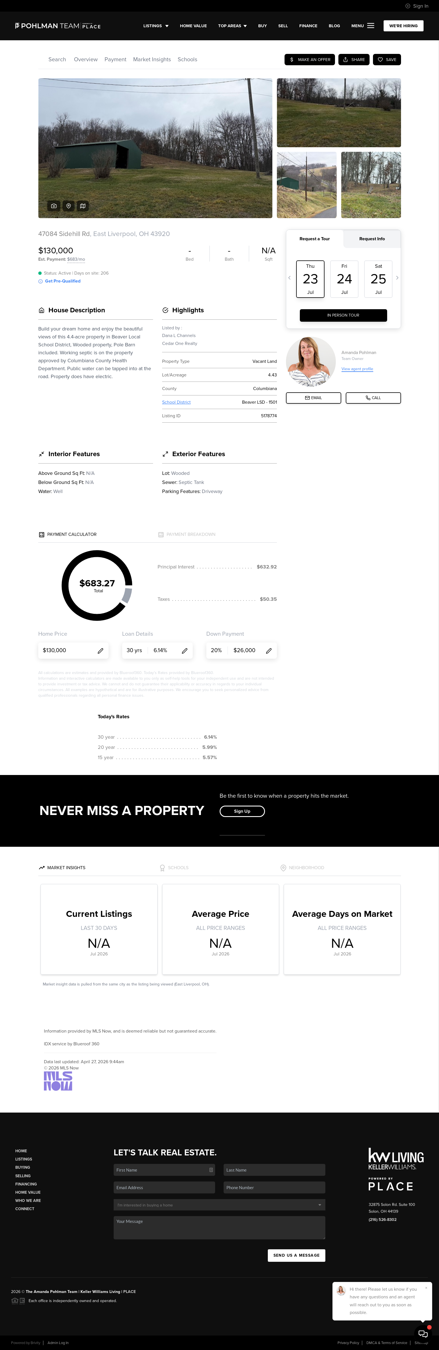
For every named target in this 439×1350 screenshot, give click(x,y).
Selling (23, 1176)
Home (21, 1151)
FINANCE (308, 25)
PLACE (129, 1291)
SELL (283, 25)
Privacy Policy (348, 1343)
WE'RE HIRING (403, 25)
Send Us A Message (296, 1255)
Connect (24, 1208)
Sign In (417, 6)
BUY (262, 25)
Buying (22, 1167)
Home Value (193, 25)
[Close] (426, 1288)
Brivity (35, 1343)
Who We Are (28, 1200)
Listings (156, 25)
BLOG (334, 25)
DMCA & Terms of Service (386, 1343)
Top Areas (232, 25)
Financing (26, 1184)
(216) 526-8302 (382, 1219)
